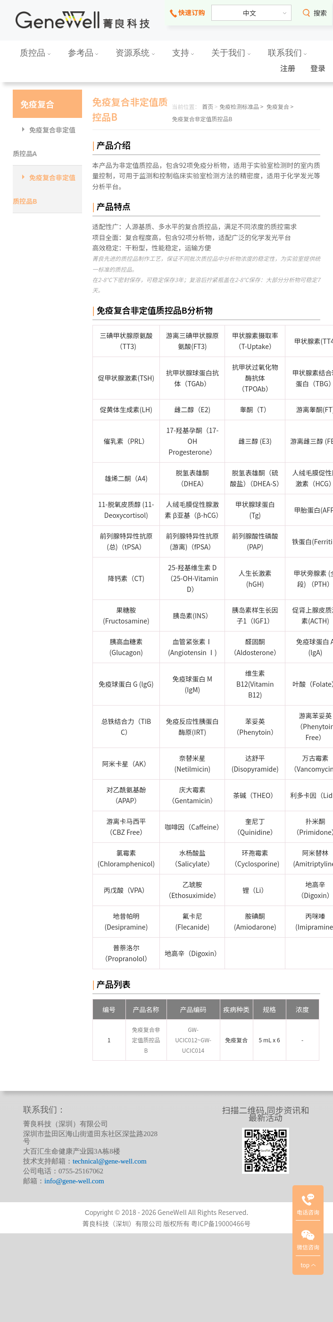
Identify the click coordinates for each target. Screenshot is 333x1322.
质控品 (35, 53)
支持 (183, 53)
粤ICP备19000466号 (220, 1223)
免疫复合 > (279, 106)
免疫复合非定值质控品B (44, 189)
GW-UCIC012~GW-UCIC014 (193, 1039)
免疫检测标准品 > (241, 106)
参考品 (83, 53)
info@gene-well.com (74, 1181)
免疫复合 (37, 104)
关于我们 (230, 53)
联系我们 (287, 53)
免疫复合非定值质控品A (44, 141)
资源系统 (135, 53)
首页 (207, 106)
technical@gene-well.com (110, 1161)
